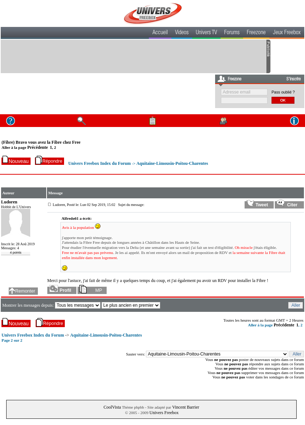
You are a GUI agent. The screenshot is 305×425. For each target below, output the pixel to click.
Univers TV (206, 33)
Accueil (160, 33)
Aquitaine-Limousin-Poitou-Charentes (172, 163)
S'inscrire (293, 79)
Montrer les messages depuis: (28, 305)
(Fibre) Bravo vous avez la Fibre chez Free (40, 142)
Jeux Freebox (287, 33)
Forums (231, 33)
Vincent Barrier (185, 407)
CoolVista (112, 407)
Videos (182, 33)
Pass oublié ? (283, 92)
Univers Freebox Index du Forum (99, 163)
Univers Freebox (164, 412)
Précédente (37, 147)
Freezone (256, 33)
